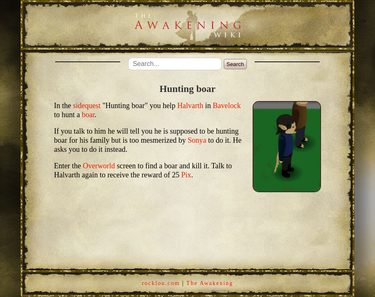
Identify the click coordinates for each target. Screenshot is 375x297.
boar (88, 115)
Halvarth (190, 105)
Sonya (197, 140)
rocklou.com (161, 283)
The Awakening (209, 283)
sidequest (87, 105)
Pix (186, 175)
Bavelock (227, 105)
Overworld (99, 166)
